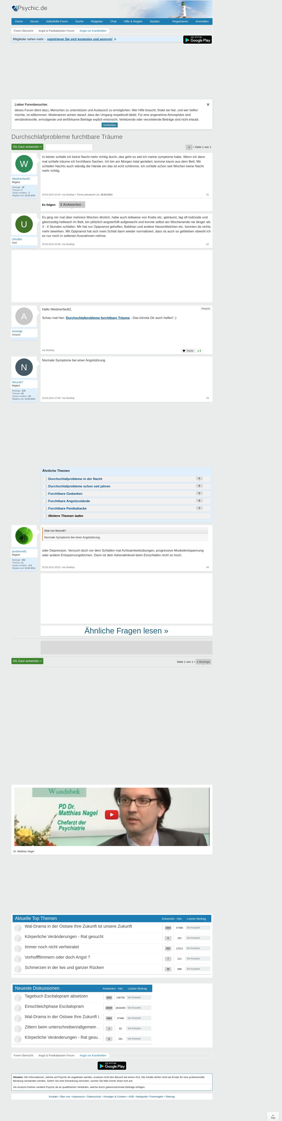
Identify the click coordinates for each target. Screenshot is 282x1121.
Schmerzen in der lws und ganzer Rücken (64, 967)
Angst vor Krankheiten (93, 1055)
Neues (34, 21)
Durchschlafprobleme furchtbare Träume (67, 136)
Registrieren (180, 21)
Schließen (109, 125)
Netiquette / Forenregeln (149, 1096)
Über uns (65, 1096)
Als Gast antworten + (27, 146)
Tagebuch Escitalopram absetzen (56, 996)
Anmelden (202, 21)
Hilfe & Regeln (133, 21)
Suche (79, 21)
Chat (113, 21)
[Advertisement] (126, 598)
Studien (155, 21)
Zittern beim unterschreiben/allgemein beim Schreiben (76, 1027)
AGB (131, 1096)
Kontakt (53, 1096)
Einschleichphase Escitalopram (54, 1006)
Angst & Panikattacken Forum (56, 1055)
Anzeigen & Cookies (114, 1096)
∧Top (273, 1116)
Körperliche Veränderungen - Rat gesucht (64, 936)
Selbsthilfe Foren (57, 21)
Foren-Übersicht (23, 1055)
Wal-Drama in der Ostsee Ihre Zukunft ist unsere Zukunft (78, 926)
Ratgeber (97, 21)
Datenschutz (94, 1096)
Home (19, 21)
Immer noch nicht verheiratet (52, 946)
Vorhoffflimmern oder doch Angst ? (57, 957)
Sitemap (170, 1096)
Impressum (78, 1096)
